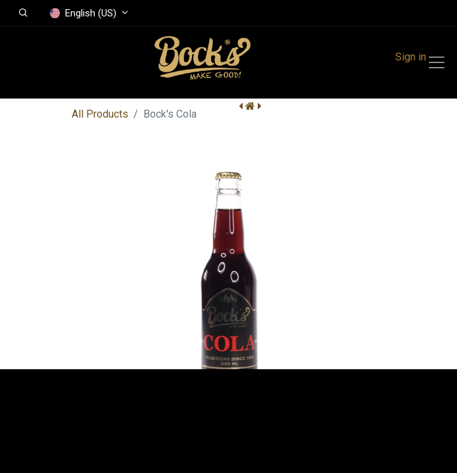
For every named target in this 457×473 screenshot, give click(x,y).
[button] (23, 13)
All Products (100, 114)
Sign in (410, 57)
